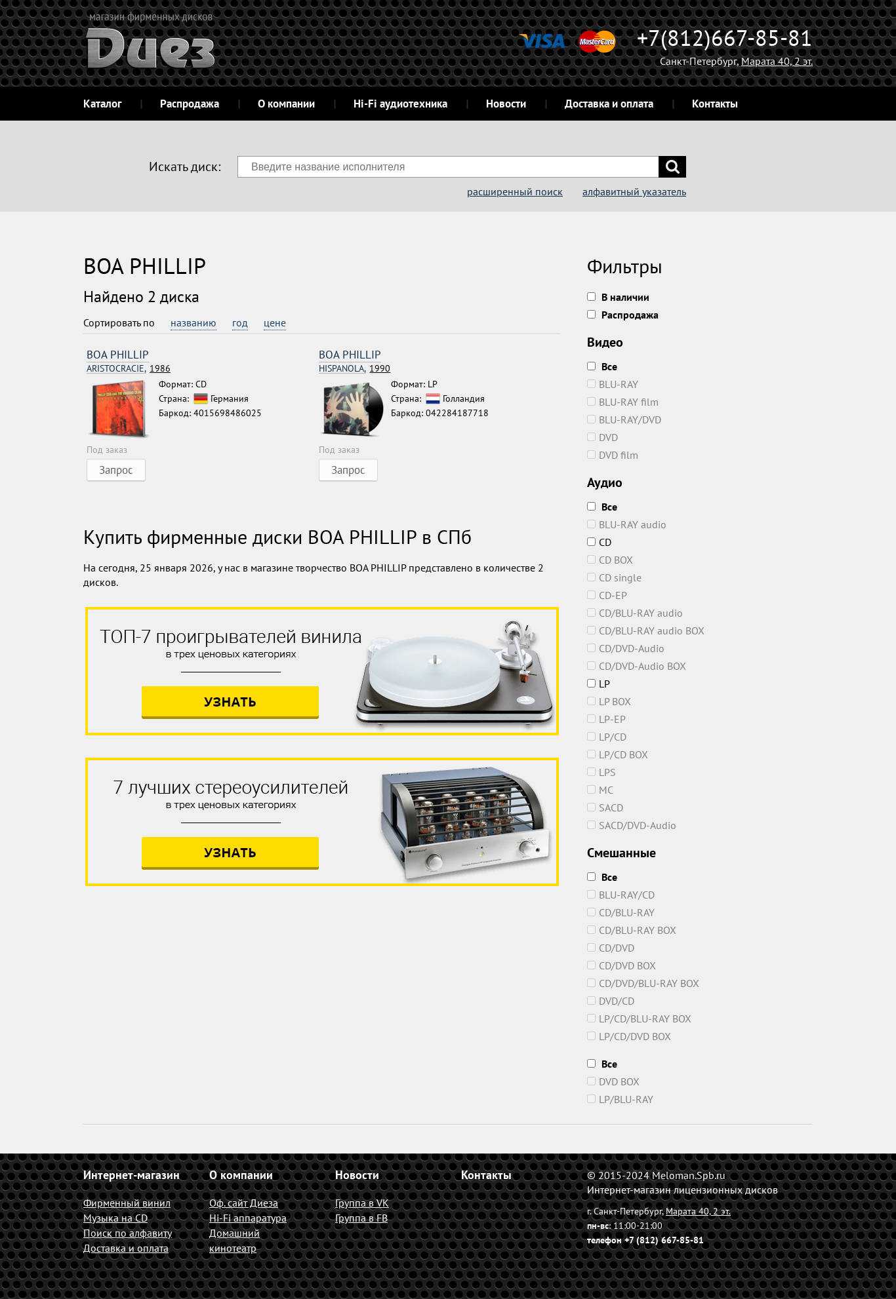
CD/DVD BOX (621, 965)
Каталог (102, 103)
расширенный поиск (515, 191)
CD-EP (607, 595)
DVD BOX (613, 1081)
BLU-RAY (612, 384)
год (240, 322)
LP (598, 683)
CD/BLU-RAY (621, 912)
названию (193, 322)
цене (275, 322)
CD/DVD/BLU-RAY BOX (643, 983)
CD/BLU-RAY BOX (631, 930)
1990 (354, 369)
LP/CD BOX (617, 754)
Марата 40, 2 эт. (777, 61)
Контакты (715, 103)
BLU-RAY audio (626, 524)
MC (600, 789)
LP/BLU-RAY (620, 1099)
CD (599, 542)
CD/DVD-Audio (625, 648)
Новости (506, 103)
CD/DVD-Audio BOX (636, 665)
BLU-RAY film (623, 401)
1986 (129, 369)
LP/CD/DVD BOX (629, 1036)
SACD (605, 807)
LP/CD (606, 736)
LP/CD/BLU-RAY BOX (639, 1018)
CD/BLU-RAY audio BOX (645, 630)
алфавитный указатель (634, 191)
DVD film (612, 454)
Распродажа (189, 103)
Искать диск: (184, 166)
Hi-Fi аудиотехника (400, 103)
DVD (602, 437)
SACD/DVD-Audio (631, 825)
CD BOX (610, 559)
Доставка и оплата (609, 103)
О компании (286, 103)
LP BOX (609, 701)
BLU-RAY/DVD (624, 419)
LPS (601, 772)
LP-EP (606, 719)
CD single (614, 577)
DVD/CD (610, 1000)
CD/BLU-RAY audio (635, 612)
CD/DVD (610, 947)
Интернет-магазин (131, 1174)
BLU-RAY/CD (621, 894)
